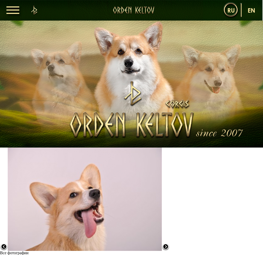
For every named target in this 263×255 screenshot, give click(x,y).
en (251, 10)
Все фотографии (14, 253)
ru (231, 10)
